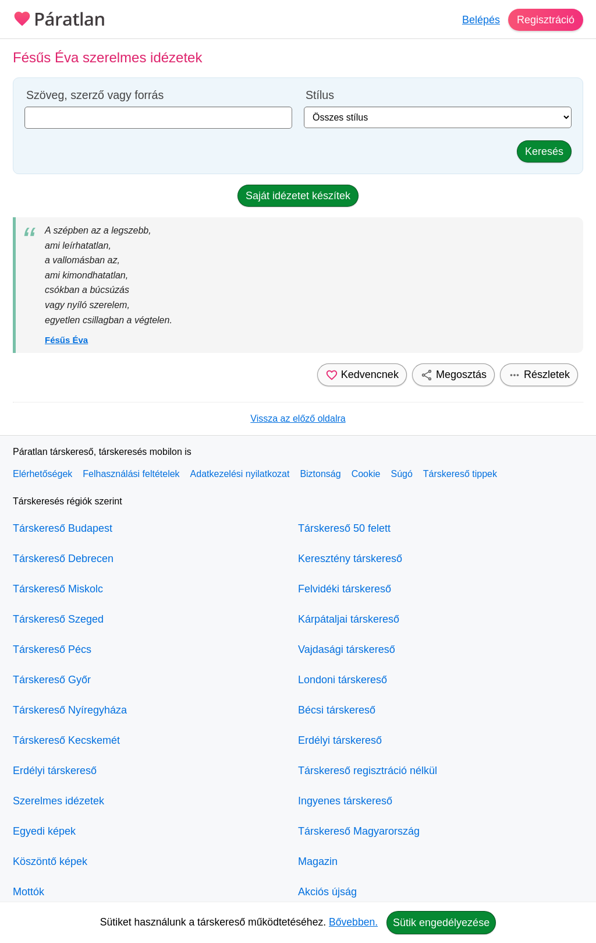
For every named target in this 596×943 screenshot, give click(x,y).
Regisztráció (545, 20)
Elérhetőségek (42, 474)
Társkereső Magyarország (359, 831)
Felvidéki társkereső (344, 589)
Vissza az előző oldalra (297, 418)
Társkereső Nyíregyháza (70, 710)
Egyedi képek (44, 831)
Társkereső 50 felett (344, 528)
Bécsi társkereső (336, 710)
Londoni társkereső (342, 680)
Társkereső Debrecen (63, 558)
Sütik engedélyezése (441, 922)
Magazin (318, 861)
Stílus (320, 95)
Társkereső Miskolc (58, 589)
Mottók (28, 892)
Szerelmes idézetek (58, 801)
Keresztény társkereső (350, 558)
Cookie (366, 474)
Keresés (544, 151)
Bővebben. (353, 922)
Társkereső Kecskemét (66, 740)
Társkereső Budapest (62, 528)
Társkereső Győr (52, 680)
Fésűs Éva (66, 340)
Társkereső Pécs (52, 649)
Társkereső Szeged (58, 619)
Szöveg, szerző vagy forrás (95, 95)
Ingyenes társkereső (345, 801)
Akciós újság (327, 892)
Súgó (401, 474)
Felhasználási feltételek (131, 474)
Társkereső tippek (460, 474)
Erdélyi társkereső (55, 770)
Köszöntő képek (50, 861)
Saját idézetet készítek (298, 196)
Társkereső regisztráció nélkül (367, 770)
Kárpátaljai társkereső (348, 619)
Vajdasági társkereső (346, 649)
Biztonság (320, 474)
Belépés (481, 20)
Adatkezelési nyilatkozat (240, 474)
